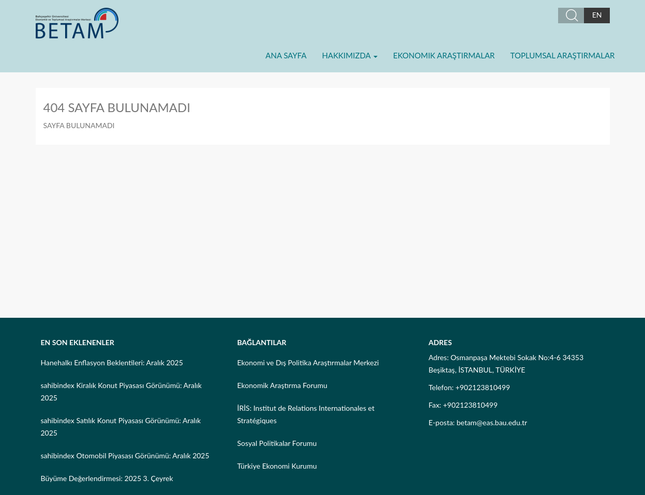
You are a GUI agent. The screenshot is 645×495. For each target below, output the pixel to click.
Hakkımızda (350, 55)
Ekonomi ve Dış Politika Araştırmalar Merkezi (308, 362)
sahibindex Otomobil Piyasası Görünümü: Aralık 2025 (125, 455)
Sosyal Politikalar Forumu (277, 443)
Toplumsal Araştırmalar (563, 55)
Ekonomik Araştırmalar (443, 55)
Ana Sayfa (285, 55)
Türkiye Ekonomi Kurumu (277, 465)
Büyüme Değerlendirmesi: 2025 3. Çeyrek (107, 478)
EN (597, 14)
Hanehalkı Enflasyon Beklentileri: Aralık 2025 (112, 362)
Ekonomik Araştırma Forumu (282, 385)
